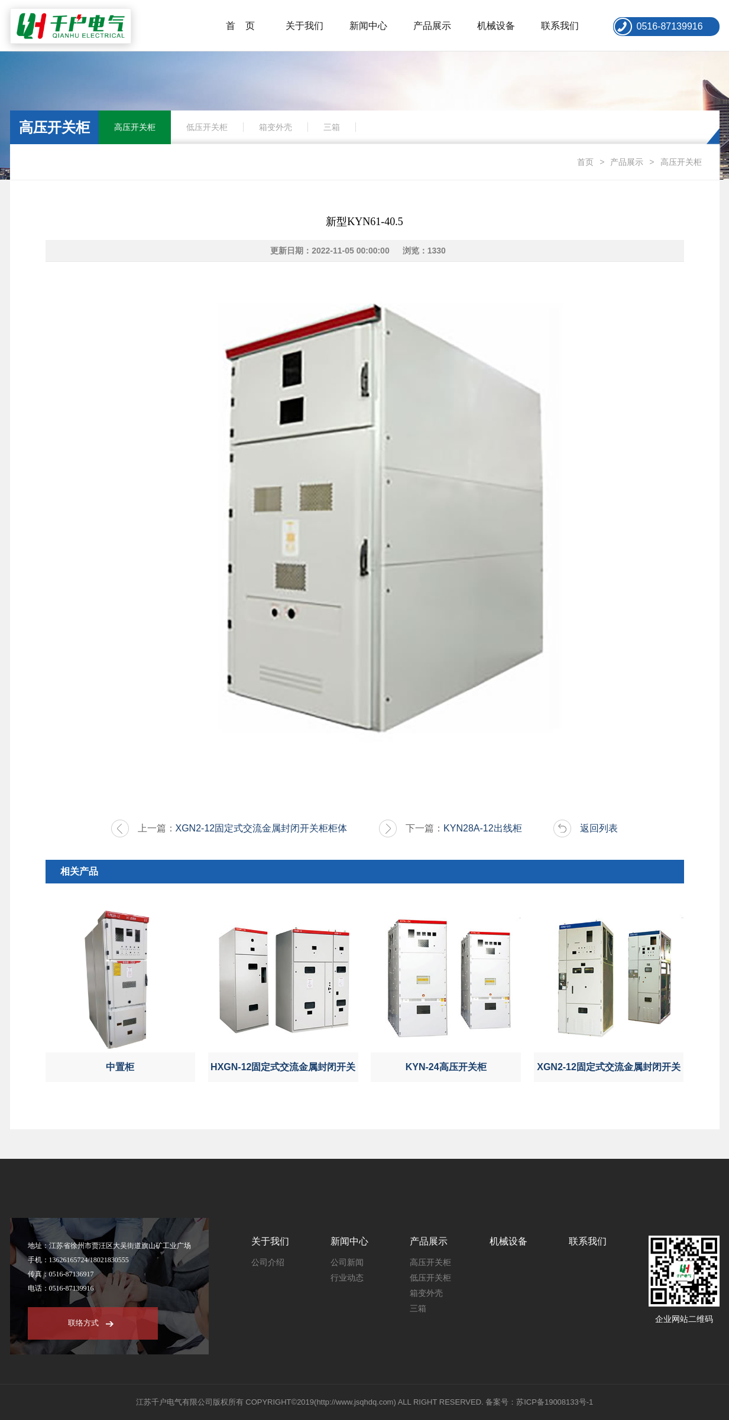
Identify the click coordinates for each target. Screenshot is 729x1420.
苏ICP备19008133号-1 (554, 1402)
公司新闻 (347, 1262)
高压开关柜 (134, 127)
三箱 (331, 127)
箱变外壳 (275, 127)
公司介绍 (267, 1262)
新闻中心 (368, 26)
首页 (585, 162)
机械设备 (496, 26)
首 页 (240, 26)
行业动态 (347, 1277)
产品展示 (432, 26)
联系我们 (560, 26)
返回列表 (599, 828)
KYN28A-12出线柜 (482, 828)
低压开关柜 (207, 127)
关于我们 (304, 26)
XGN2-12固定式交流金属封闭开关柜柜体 (262, 828)
